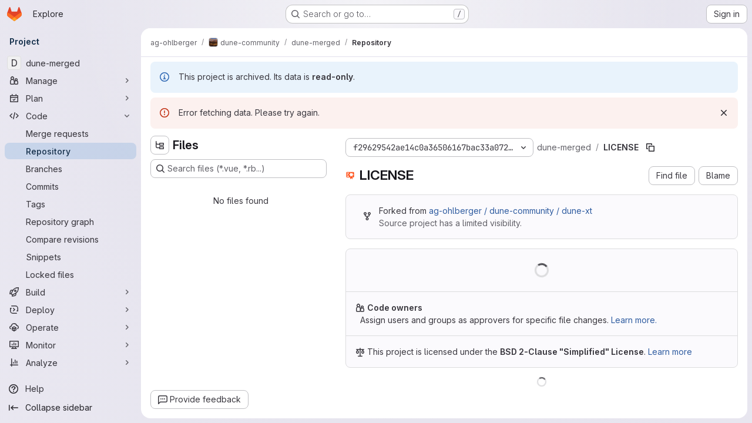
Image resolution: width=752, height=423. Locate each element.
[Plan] (70, 98)
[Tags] (70, 204)
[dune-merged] (70, 63)
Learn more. (634, 320)
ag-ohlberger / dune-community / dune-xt (510, 211)
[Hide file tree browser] (159, 145)
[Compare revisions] (70, 239)
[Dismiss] (724, 113)
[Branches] (70, 168)
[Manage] (70, 80)
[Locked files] (70, 274)
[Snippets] (70, 257)
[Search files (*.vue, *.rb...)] (238, 168)
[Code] (70, 116)
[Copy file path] (650, 147)
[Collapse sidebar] (70, 408)
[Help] (70, 389)
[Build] (70, 292)
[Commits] (70, 186)
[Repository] (70, 151)
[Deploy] (70, 309)
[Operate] (70, 327)
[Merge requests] (70, 133)
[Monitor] (70, 345)
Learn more (670, 352)
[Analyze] (70, 362)
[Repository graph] (70, 221)
